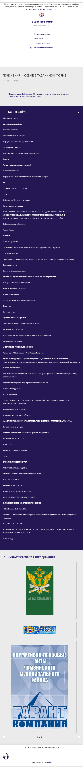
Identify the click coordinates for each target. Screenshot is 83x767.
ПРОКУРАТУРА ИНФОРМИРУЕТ (15, 462)
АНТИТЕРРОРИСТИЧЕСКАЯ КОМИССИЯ (18, 347)
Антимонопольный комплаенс (15, 450)
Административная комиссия (14, 409)
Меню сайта (38, 39)
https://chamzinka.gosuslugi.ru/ (45, 9)
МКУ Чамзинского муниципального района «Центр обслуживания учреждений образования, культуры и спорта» (40, 375)
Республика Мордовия (41, 25)
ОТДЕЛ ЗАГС (7, 444)
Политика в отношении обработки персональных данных (26, 433)
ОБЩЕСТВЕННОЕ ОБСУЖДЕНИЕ (15, 468)
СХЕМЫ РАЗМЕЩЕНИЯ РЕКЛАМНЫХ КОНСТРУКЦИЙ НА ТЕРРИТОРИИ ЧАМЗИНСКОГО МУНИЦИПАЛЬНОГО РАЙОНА (36, 401)
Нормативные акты (10, 130)
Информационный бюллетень (14, 224)
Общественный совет (11, 368)
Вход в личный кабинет (43, 48)
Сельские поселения (42, 34)
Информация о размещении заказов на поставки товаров (25, 177)
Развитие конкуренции (12, 389)
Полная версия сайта (42, 43)
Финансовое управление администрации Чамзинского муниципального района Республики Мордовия (39, 516)
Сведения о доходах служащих (15, 188)
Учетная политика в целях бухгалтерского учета (22, 474)
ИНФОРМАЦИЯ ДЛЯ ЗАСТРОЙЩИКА (17, 415)
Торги (5, 194)
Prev (4, 737)
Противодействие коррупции (14, 271)
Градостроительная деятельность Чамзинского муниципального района (31, 247)
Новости (6, 159)
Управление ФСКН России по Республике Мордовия (23, 353)
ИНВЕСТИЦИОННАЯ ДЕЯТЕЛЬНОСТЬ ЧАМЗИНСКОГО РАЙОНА (27, 335)
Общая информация (11, 118)
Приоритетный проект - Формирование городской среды (25, 383)
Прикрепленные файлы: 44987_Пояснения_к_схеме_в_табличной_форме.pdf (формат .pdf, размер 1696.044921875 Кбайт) (39, 95)
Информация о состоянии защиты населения (21, 153)
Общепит (6, 236)
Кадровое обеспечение (11, 147)
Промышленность (10, 265)
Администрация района (12, 124)
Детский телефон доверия (13, 427)
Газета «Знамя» (8, 230)
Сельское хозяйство (10, 253)
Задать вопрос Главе (10, 242)
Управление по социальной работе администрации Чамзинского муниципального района (38, 259)
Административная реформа (14, 136)
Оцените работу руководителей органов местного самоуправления (29, 277)
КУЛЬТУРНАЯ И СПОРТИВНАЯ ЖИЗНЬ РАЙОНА (21, 324)
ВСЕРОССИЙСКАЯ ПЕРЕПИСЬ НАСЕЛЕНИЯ (19, 497)
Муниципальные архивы (13, 341)
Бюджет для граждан (11, 294)
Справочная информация (13, 206)
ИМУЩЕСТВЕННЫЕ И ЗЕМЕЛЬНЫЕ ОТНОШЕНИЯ (22, 503)
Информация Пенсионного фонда (16, 200)
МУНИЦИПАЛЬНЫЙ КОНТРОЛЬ (15, 509)
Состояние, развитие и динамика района (19, 300)
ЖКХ (4, 183)
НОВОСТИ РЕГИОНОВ (11, 480)
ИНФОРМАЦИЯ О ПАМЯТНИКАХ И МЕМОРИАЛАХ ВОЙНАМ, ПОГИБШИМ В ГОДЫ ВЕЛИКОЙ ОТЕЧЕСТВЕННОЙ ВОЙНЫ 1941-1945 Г (38, 531)
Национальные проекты (12, 485)
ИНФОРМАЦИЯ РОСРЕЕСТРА (14, 439)
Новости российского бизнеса (14, 288)
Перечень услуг (9, 312)
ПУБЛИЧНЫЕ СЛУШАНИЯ (13, 524)
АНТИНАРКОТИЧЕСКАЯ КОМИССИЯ (17, 491)
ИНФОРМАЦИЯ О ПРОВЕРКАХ (14, 329)
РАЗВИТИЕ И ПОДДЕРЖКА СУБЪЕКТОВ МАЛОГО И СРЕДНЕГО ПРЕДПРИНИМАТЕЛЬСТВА (37, 421)
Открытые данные (10, 394)
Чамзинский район (42, 21)
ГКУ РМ (6, 456)
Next (78, 737)
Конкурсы (7, 306)
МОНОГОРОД (8, 539)
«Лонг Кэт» (49, 762)
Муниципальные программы (14, 318)
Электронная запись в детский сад (16, 283)
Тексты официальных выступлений (17, 165)
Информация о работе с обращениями (18, 142)
